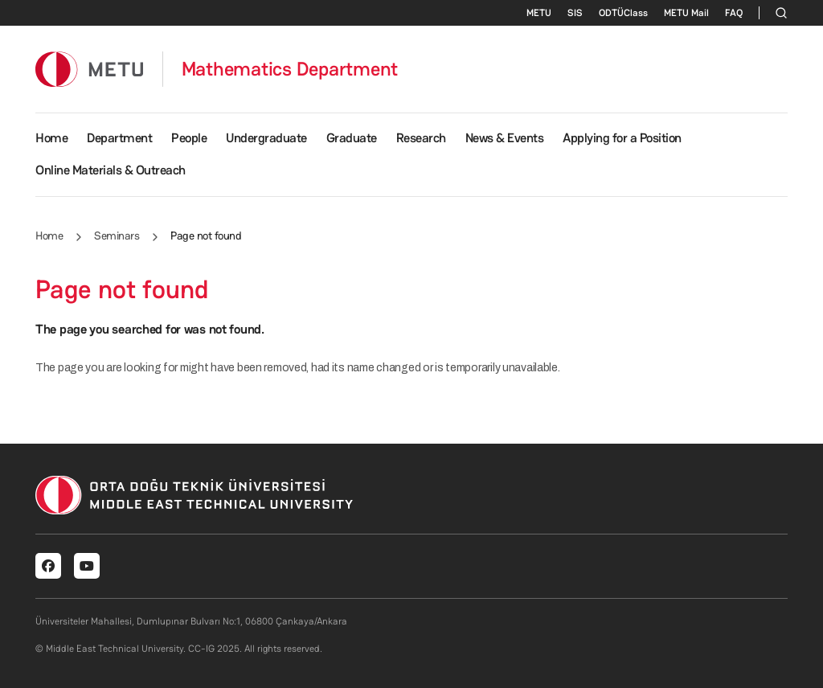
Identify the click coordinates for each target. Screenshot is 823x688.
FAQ (734, 12)
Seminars (116, 235)
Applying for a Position (622, 137)
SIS (575, 12)
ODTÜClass (623, 12)
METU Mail (686, 12)
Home (51, 137)
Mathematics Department (290, 69)
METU (538, 12)
